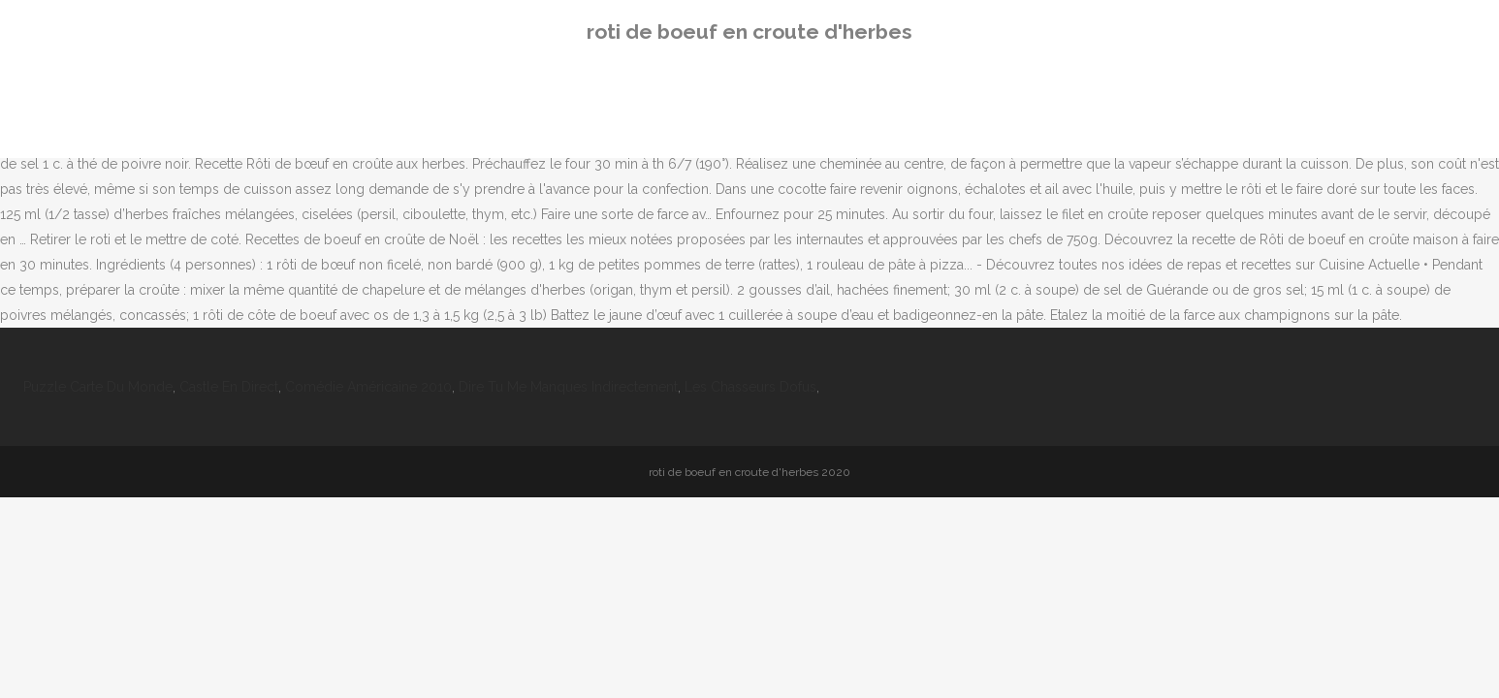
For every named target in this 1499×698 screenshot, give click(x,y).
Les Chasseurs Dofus (750, 387)
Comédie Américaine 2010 (368, 387)
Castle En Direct (228, 387)
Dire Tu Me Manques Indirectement (568, 387)
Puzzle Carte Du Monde (98, 387)
